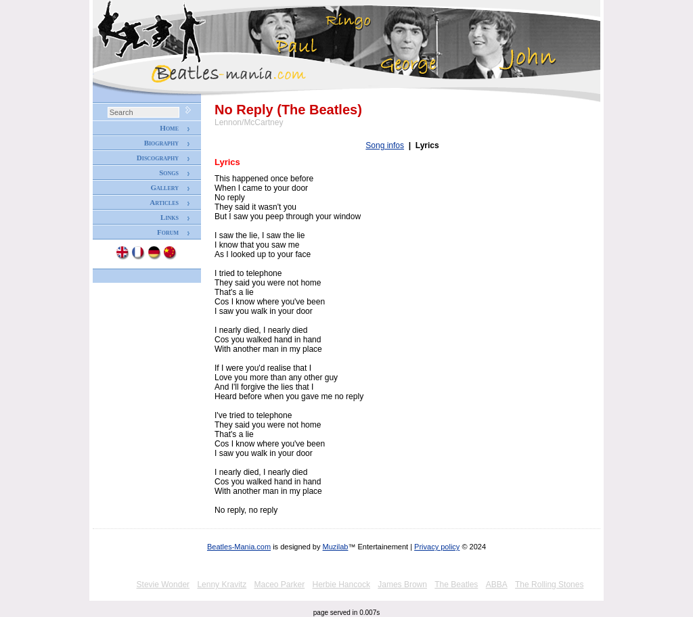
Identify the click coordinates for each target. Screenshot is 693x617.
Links (169, 217)
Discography (158, 158)
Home (169, 128)
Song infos (384, 145)
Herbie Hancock (341, 584)
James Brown (402, 584)
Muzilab (336, 547)
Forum (168, 232)
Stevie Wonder (163, 584)
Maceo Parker (279, 584)
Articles (164, 202)
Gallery (164, 187)
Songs (169, 172)
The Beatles (456, 584)
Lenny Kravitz (221, 584)
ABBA (497, 584)
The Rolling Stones (549, 584)
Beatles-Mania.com (239, 547)
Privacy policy (437, 547)
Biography (161, 143)
